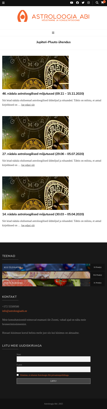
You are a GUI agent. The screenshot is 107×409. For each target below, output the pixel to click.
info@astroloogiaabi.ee (14, 311)
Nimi (19, 354)
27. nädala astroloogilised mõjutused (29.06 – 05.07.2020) (43, 154)
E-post (19, 365)
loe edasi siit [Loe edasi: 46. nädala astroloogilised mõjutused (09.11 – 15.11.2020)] (28, 104)
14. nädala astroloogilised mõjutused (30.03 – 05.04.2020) (43, 214)
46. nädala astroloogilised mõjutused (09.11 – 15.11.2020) (43, 93)
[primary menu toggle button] (53, 33)
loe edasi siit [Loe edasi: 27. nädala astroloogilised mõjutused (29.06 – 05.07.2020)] (28, 165)
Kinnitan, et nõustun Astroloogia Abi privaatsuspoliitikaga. (44, 375)
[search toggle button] (97, 3)
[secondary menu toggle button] (3, 3)
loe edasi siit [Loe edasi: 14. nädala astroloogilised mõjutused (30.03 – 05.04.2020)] (28, 225)
